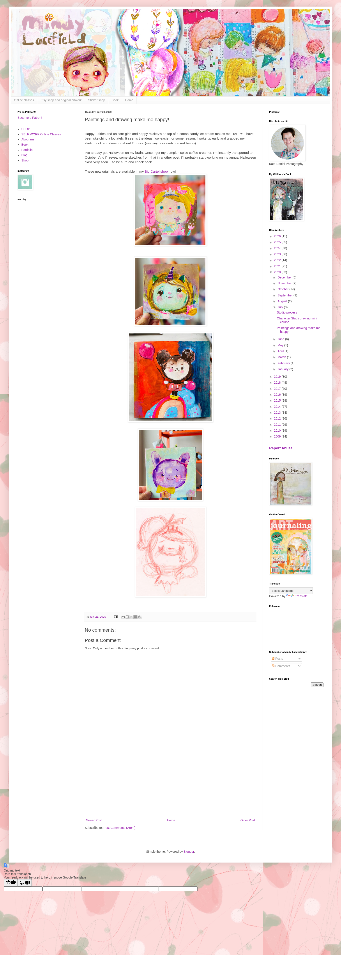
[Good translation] (11, 882)
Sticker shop (96, 100)
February (284, 363)
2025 (278, 242)
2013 (278, 412)
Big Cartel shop (157, 171)
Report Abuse (281, 448)
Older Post (247, 820)
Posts (277, 658)
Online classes (24, 100)
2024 (278, 248)
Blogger (189, 851)
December (284, 277)
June (281, 339)
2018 (278, 382)
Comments (281, 666)
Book (115, 100)
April (280, 351)
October (283, 289)
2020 (278, 272)
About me (28, 139)
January (283, 369)
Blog (24, 155)
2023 (278, 254)
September (285, 295)
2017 (278, 388)
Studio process (287, 312)
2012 (278, 418)
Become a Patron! (30, 117)
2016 (278, 394)
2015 (278, 400)
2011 (278, 424)
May (280, 345)
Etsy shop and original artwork (61, 100)
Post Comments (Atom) (119, 827)
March (282, 357)
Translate (297, 596)
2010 (278, 430)
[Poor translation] (25, 882)
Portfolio (27, 150)
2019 (278, 376)
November (284, 283)
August (282, 301)
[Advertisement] (170, 781)
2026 (278, 236)
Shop (25, 160)
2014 (278, 406)
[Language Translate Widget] (291, 590)
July (280, 307)
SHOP (25, 129)
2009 (278, 436)
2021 (278, 266)
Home (129, 100)
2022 (278, 260)
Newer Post (94, 820)
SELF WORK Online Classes (41, 134)
